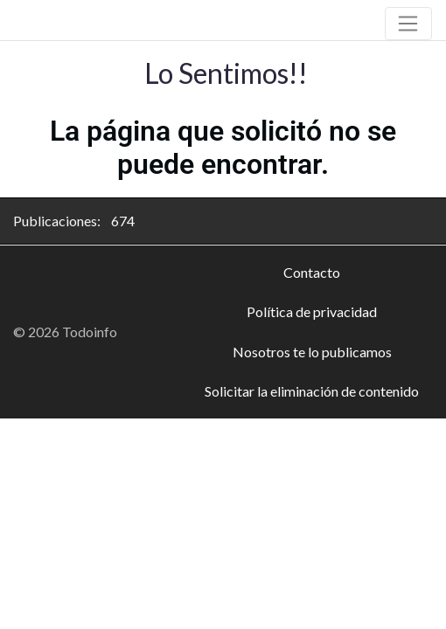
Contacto (311, 272)
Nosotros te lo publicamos (312, 351)
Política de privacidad (312, 311)
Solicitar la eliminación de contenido (312, 391)
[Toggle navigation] (408, 23)
